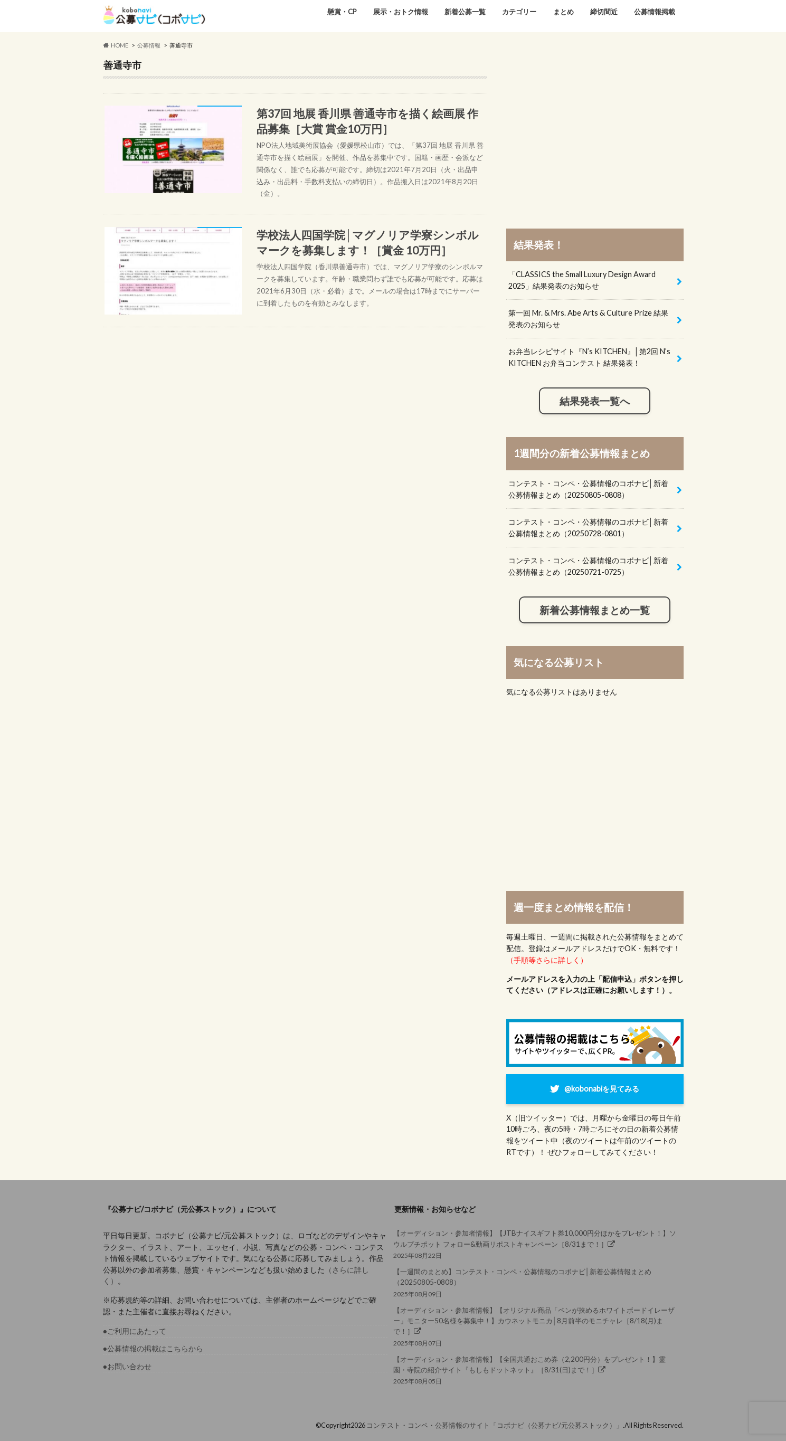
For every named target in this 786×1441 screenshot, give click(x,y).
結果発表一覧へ (595, 401)
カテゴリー (519, 11)
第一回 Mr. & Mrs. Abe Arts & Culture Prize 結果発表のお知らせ (588, 318)
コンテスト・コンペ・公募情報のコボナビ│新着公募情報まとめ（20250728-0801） (588, 527)
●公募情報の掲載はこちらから (153, 1348)
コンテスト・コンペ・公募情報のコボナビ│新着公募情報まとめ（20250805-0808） (588, 489)
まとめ (563, 11)
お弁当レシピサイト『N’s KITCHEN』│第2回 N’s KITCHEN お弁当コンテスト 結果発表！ (589, 357)
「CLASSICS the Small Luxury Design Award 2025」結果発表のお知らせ (582, 280)
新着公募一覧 (465, 11)
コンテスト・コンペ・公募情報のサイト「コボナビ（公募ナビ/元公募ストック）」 (494, 1425)
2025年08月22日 (535, 1243)
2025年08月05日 (535, 1369)
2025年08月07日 (535, 1326)
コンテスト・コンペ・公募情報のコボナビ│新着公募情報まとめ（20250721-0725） (588, 566)
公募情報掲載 (654, 11)
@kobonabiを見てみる (601, 1088)
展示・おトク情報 (400, 11)
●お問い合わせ (127, 1366)
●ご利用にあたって (135, 1330)
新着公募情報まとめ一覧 (594, 610)
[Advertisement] (595, 133)
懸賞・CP (342, 11)
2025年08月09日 (535, 1281)
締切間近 (604, 11)
